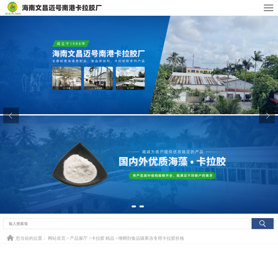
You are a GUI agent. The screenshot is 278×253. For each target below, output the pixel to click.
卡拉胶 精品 (103, 238)
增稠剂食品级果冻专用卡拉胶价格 (151, 238)
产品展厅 (79, 238)
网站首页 (56, 238)
